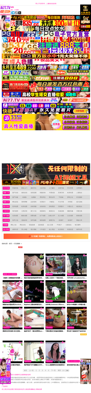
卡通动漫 (52, 192)
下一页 (53, 370)
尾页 (59, 370)
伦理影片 (43, 202)
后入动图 (61, 215)
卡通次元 (70, 206)
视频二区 (6, 197)
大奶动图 (15, 215)
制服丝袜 (43, 192)
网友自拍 (23, 225)
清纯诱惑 (52, 206)
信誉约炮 (61, 188)
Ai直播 (5, 225)
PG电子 (59, 225)
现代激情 (15, 211)
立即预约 (79, 188)
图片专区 (6, 206)
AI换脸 (24, 197)
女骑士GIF (51, 215)
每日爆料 (78, 225)
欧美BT (70, 220)
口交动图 (70, 215)
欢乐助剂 (61, 229)
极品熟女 (79, 206)
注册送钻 (68, 225)
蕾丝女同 (52, 197)
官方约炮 (6, 188)
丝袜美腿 (33, 206)
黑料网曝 (24, 202)
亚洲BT (61, 220)
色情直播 (33, 192)
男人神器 (24, 229)
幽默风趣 (70, 211)
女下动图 (43, 215)
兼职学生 (33, 188)
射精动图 (79, 215)
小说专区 (6, 211)
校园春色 (43, 211)
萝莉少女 (70, 197)
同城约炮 (15, 188)
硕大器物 (79, 202)
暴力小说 (33, 211)
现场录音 (24, 220)
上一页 (31, 370)
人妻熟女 (79, 192)
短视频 (33, 197)
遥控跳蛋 (41, 225)
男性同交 (43, 197)
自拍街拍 (43, 206)
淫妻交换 (79, 211)
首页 (10, 243)
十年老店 (43, 229)
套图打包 (52, 220)
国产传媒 (15, 197)
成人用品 (6, 229)
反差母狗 (33, 202)
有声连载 (33, 220)
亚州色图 (15, 206)
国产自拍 (15, 192)
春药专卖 (79, 229)
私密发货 (70, 229)
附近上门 (24, 188)
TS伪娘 (61, 197)
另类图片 (61, 206)
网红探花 (15, 202)
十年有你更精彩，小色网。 (11, 10)
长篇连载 (61, 211)
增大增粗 (33, 229)
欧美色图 (24, 206)
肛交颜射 (79, 197)
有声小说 (15, 220)
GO (67, 370)
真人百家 (50, 225)
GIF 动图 (6, 215)
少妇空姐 (43, 188)
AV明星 (70, 202)
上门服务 (52, 188)
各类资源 (6, 220)
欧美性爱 (70, 192)
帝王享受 (70, 188)
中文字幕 (61, 202)
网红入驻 (13, 225)
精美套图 (43, 220)
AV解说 (51, 202)
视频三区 (6, 202)
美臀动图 (33, 215)
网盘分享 (79, 220)
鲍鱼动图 (24, 215)
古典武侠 (24, 211)
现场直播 (32, 225)
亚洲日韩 (61, 192)
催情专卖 (15, 229)
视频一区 (6, 192)
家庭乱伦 (52, 211)
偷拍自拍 (24, 192)
